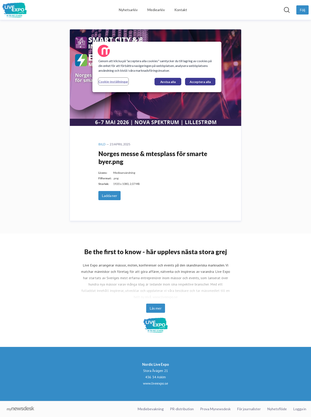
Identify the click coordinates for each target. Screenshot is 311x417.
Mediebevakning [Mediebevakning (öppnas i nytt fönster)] (150, 409)
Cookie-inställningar (113, 81)
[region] (156, 67)
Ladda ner (109, 195)
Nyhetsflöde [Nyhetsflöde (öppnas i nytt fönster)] (277, 409)
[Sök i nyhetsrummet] (287, 10)
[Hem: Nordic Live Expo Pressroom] (14, 9)
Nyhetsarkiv (128, 10)
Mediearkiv (156, 10)
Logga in (299, 409)
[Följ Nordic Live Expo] (302, 9)
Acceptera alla (200, 82)
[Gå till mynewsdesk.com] (20, 409)
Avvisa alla (168, 82)
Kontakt (180, 10)
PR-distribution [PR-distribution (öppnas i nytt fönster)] (182, 409)
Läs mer (156, 308)
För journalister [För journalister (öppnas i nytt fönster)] (249, 409)
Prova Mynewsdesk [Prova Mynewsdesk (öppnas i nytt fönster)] (215, 409)
